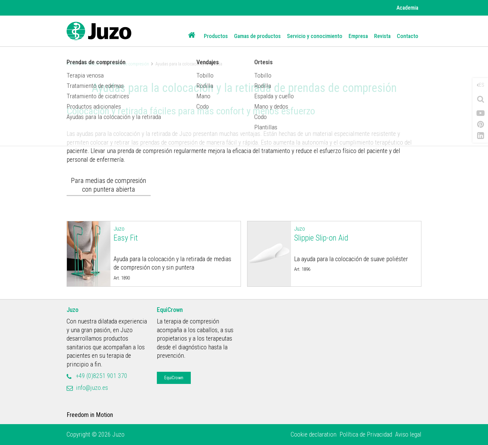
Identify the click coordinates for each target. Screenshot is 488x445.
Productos (216, 36)
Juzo (72, 309)
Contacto (407, 36)
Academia (407, 7)
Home (72, 63)
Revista (382, 36)
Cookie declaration (313, 434)
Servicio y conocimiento (314, 36)
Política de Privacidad (366, 434)
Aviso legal (408, 434)
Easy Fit (176, 233)
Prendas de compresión (128, 63)
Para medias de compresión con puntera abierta (108, 185)
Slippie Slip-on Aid (356, 233)
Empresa (358, 36)
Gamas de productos (257, 36)
